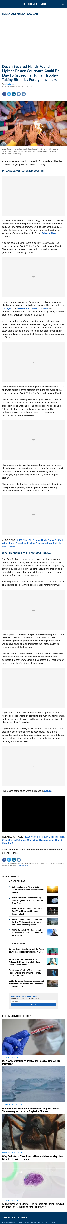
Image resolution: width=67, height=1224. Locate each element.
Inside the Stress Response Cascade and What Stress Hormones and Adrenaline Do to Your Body (26, 983)
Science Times (24, 865)
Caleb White (9, 84)
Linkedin (14, 94)
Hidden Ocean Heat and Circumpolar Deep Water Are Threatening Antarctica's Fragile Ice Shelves (30, 1110)
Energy (40, 1222)
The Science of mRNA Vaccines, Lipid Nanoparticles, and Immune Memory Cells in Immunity (25, 973)
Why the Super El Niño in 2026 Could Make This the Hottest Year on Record (28, 889)
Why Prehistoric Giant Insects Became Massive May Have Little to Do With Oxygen (32, 1157)
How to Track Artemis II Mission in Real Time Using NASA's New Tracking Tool (27, 911)
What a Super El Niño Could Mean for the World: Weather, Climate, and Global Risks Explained (27, 922)
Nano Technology (30, 1222)
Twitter (9, 94)
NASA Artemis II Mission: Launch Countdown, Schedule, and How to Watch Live (27, 933)
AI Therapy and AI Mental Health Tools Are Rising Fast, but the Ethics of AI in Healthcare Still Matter (33, 1205)
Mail (24, 94)
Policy (47, 1222)
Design (19, 1222)
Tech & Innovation (8, 1222)
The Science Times (33, 4)
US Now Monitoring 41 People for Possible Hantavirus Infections (31, 1062)
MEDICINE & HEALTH (10, 1057)
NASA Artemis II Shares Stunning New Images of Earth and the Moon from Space (27, 900)
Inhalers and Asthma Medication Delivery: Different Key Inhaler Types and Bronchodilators (25, 962)
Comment (19, 94)
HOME (5, 14)
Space (54, 1222)
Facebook (4, 94)
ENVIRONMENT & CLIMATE (24, 14)
